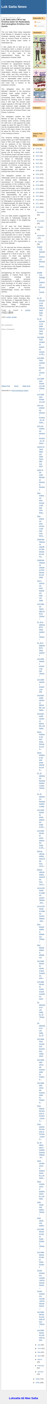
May (39, 1352)
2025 (38, 152)
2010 (38, 207)
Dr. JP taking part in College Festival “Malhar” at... (41, 1150)
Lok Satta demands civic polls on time (41, 1335)
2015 (38, 189)
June (40, 1348)
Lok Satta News (14, 7)
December (40, 212)
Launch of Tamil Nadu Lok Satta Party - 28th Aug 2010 (40, 456)
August (40, 242)
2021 (38, 167)
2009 (38, 1379)
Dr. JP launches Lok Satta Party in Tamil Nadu (41, 326)
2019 (38, 174)
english (9, 317)
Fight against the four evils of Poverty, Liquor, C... (41, 1113)
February (41, 1366)
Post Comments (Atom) (20, 390)
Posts (38, 22)
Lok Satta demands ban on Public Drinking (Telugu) (40, 1239)
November (40, 221)
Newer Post (6, 386)
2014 (38, 192)
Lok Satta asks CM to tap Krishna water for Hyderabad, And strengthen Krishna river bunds (16, 22)
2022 (38, 163)
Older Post (26, 386)
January (40, 1372)
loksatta (14, 317)
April (39, 1356)
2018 (38, 178)
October (40, 227)
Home (16, 386)
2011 (38, 203)
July (39, 1345)
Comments (39, 26)
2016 (38, 185)
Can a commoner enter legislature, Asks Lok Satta (40, 590)
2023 (38, 160)
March (40, 1359)
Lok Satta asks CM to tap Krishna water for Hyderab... (41, 1069)
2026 (38, 149)
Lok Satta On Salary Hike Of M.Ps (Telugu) (40, 611)
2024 (38, 156)
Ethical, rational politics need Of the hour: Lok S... (41, 858)
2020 (38, 170)
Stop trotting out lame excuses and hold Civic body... (40, 503)
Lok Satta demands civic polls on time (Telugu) (41, 1319)
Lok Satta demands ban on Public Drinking (40, 1259)
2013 (38, 196)
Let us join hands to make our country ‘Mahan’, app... (41, 895)
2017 (38, 181)
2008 (38, 1383)
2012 (38, 200)
